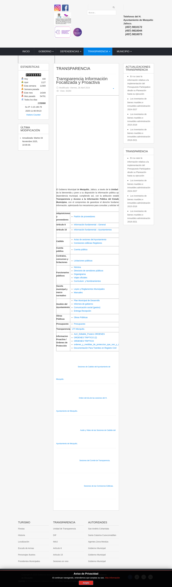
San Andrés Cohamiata (98, 529)
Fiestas (21, 529)
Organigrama (80, 274)
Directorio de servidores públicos (88, 270)
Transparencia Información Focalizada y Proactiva (82, 80)
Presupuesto (79, 324)
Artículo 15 (58, 555)
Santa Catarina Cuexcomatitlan (102, 535)
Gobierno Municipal (97, 548)
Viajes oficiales (80, 277)
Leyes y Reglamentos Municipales (89, 289)
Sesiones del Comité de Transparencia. (83, 460)
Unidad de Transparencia (64, 529)
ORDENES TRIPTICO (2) (85, 337)
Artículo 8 (57, 548)
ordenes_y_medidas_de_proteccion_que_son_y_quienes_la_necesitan (106, 344)
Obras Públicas (81, 317)
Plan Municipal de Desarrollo (87, 300)
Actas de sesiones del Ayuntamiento (90, 239)
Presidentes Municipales (29, 561)
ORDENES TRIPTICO (84, 341)
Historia (21, 535)
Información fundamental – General (90, 224)
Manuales (78, 292)
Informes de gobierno (83, 304)
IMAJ (55, 542)
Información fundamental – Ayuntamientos (93, 230)
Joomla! (21, 581)
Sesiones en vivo (61, 561)
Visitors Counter (33, 115)
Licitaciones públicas (83, 260)
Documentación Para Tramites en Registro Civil (95, 348)
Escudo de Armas (26, 548)
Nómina (77, 267)
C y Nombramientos (87, 281)
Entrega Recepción (82, 311)
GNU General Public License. (71, 581)
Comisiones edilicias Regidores (88, 243)
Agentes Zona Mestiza (98, 542)
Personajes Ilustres (26, 555)
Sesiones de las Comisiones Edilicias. (84, 486)
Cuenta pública (80, 249)
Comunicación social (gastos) (87, 307)
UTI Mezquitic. (78, 329)
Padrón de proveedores (84, 216)
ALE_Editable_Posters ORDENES (89, 334)
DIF (55, 535)
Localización (23, 542)
